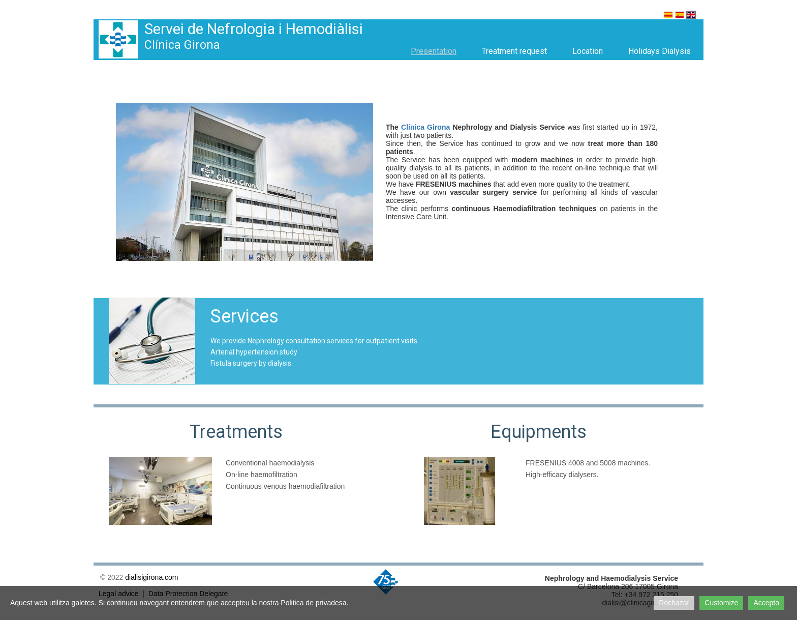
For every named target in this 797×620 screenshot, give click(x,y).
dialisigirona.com (151, 577)
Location (587, 51)
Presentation (433, 51)
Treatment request (514, 51)
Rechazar (674, 603)
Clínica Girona (425, 127)
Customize (721, 603)
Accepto (766, 603)
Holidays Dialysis (659, 51)
